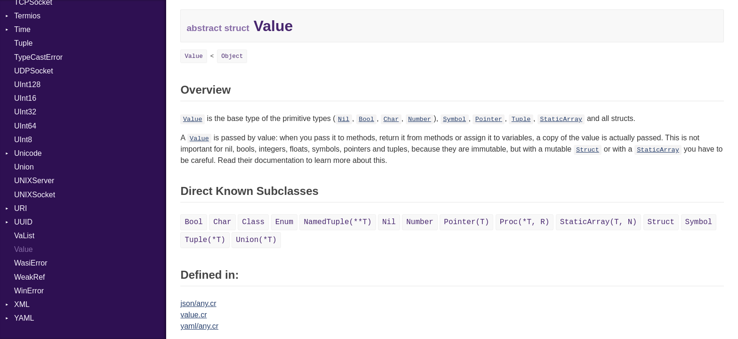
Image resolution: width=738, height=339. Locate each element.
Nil (343, 119)
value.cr (193, 315)
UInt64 (25, 126)
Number (419, 119)
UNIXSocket (34, 195)
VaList (24, 236)
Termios (27, 16)
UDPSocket (33, 71)
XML (22, 304)
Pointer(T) (466, 222)
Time (22, 29)
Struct (587, 149)
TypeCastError (38, 57)
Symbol (454, 119)
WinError (29, 291)
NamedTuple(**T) (337, 222)
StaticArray (561, 119)
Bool (366, 119)
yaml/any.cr (199, 326)
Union (24, 167)
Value (23, 249)
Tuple (23, 43)
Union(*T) (256, 240)
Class (253, 222)
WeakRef (29, 277)
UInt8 (23, 140)
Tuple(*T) (204, 240)
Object (232, 56)
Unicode (28, 153)
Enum (284, 222)
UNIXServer (34, 181)
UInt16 (25, 98)
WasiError (31, 263)
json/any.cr (198, 303)
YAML (24, 318)
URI (20, 208)
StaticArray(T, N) (598, 222)
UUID (23, 222)
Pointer (488, 119)
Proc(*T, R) (525, 222)
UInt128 (27, 85)
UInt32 (25, 112)
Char (391, 119)
